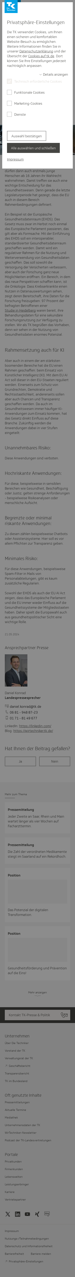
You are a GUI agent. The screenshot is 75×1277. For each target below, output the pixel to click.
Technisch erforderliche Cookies (38, 81)
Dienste (20, 114)
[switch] (53, 74)
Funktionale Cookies (29, 92)
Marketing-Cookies (28, 103)
